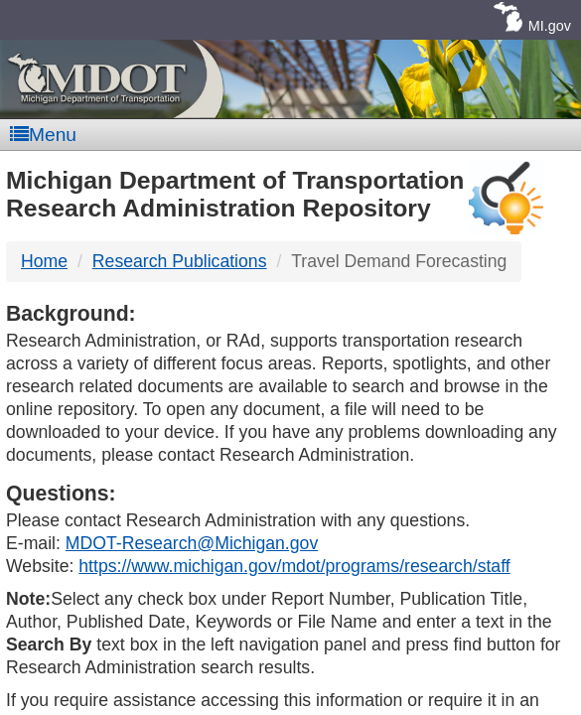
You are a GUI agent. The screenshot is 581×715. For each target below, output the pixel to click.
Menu (43, 134)
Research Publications (179, 261)
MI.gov (549, 26)
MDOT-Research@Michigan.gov (192, 543)
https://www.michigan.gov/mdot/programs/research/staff (293, 566)
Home (44, 261)
